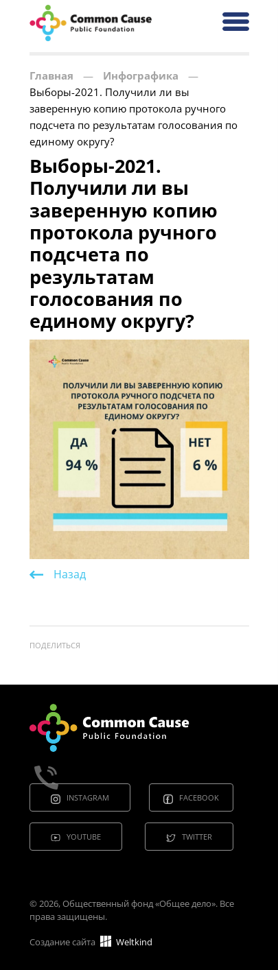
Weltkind (126, 942)
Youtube (84, 836)
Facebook (199, 797)
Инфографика (140, 75)
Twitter (197, 836)
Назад (70, 574)
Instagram (88, 797)
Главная (51, 75)
